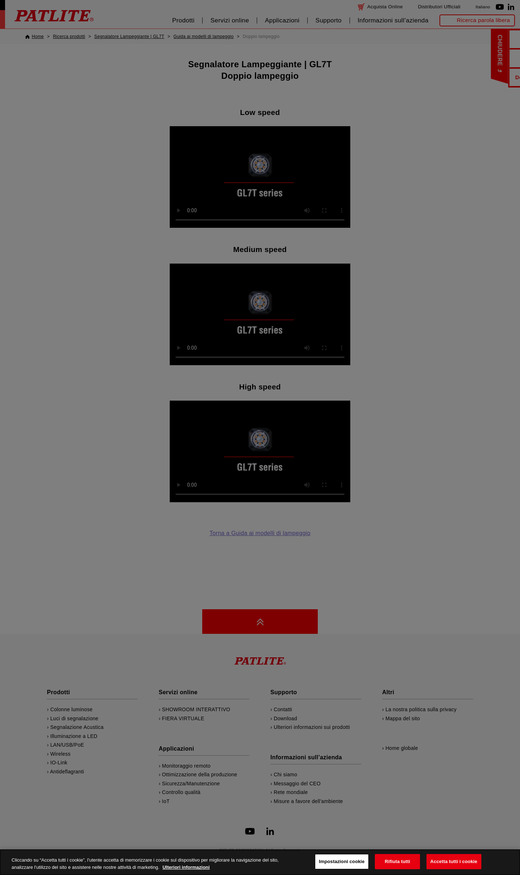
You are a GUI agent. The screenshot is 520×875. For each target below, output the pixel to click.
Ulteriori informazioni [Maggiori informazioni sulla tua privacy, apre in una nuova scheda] (186, 867)
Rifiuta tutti (397, 861)
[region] (260, 862)
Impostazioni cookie (342, 861)
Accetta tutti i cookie (453, 861)
